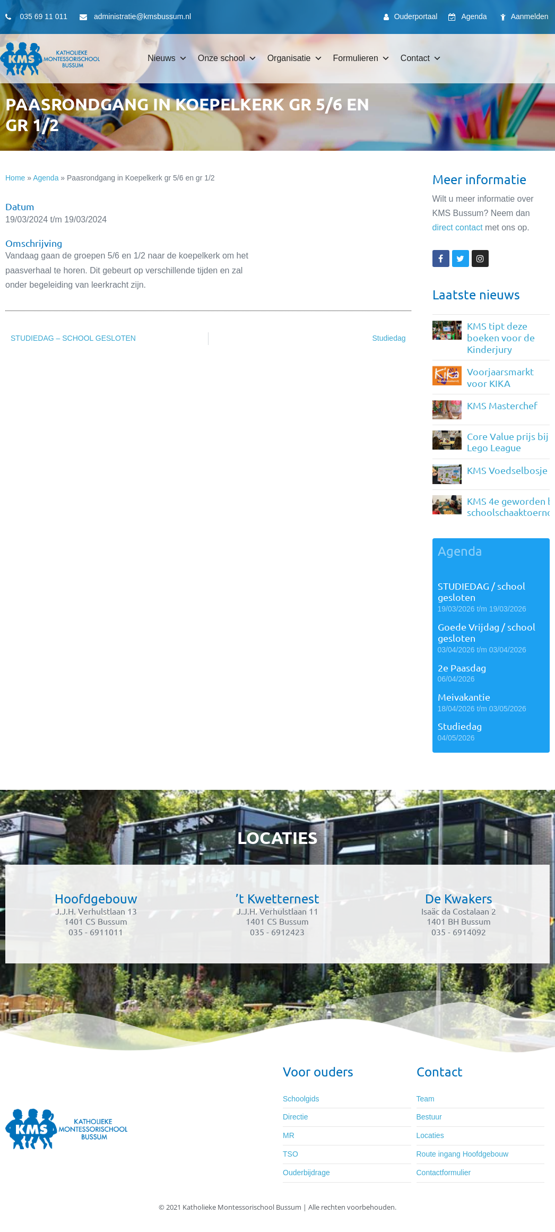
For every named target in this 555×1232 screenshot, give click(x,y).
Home (15, 178)
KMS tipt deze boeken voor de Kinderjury (501, 337)
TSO (290, 1154)
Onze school (227, 58)
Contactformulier (444, 1172)
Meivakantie (464, 696)
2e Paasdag (462, 667)
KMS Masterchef (502, 405)
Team (426, 1099)
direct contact (457, 227)
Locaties (430, 1135)
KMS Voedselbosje (507, 470)
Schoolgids (301, 1099)
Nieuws (167, 58)
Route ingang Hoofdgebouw (463, 1154)
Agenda (45, 178)
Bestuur (429, 1117)
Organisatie (295, 58)
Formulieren (361, 58)
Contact (421, 58)
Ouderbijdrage (306, 1172)
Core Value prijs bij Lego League (508, 441)
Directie (295, 1117)
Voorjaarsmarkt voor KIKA (500, 377)
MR (288, 1135)
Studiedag (460, 725)
